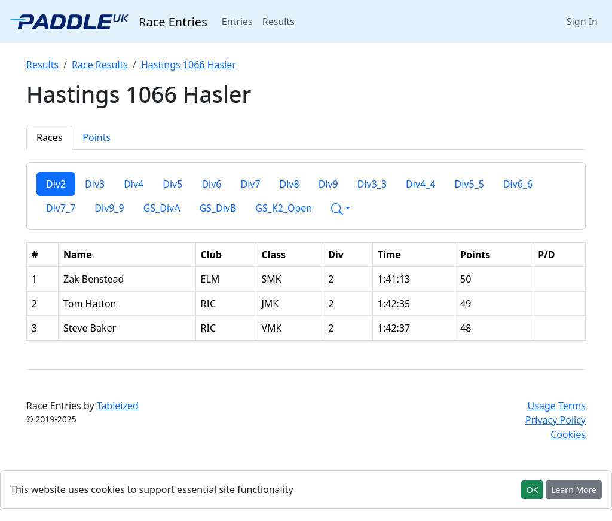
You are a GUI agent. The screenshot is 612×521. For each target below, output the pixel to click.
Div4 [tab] (133, 184)
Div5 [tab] (172, 184)
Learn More (573, 489)
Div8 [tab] (289, 184)
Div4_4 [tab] (420, 184)
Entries (240, 21)
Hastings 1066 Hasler (188, 64)
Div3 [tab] (95, 184)
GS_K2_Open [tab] (283, 207)
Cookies (568, 434)
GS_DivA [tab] (161, 207)
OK (532, 489)
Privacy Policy (555, 420)
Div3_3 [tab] (372, 184)
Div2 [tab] (56, 184)
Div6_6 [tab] (518, 184)
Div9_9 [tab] (109, 207)
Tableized (118, 405)
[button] (341, 208)
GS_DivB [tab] (217, 207)
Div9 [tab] (328, 184)
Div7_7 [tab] (60, 207)
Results (278, 21)
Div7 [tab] (250, 184)
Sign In (582, 21)
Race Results (100, 64)
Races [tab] (49, 137)
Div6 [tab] (211, 184)
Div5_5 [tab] (469, 184)
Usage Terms (557, 405)
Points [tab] (96, 137)
